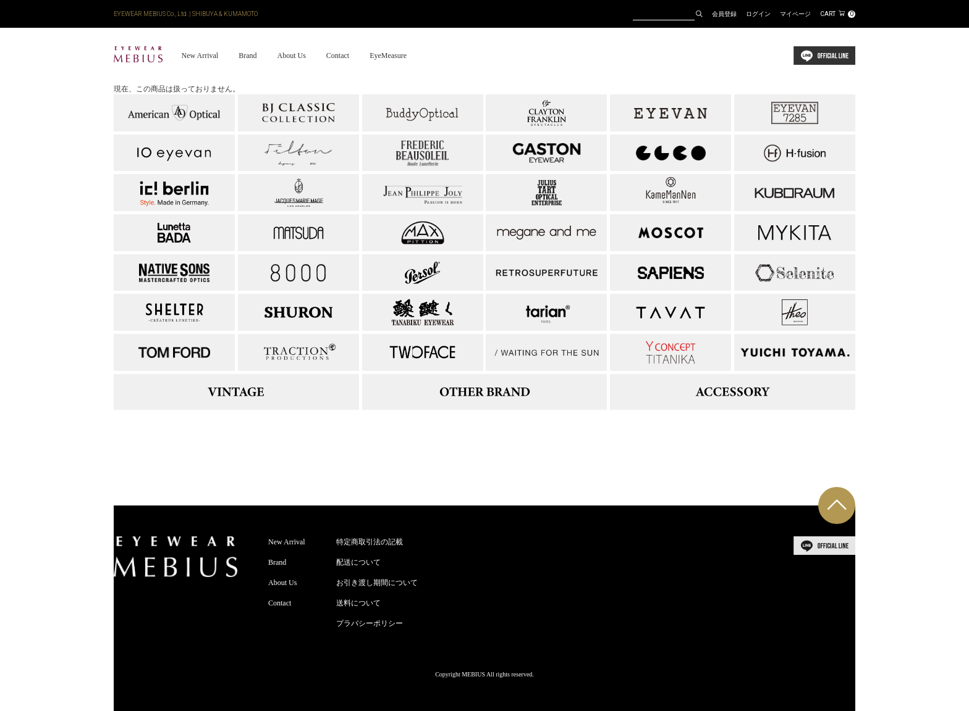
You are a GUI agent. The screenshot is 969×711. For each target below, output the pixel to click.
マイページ (795, 13)
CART (837, 13)
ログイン (758, 13)
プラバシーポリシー (369, 623)
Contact (337, 55)
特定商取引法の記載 (369, 542)
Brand (247, 55)
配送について (358, 562)
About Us (291, 55)
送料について (358, 603)
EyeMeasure (388, 55)
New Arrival (199, 55)
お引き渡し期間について (377, 582)
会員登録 (724, 13)
